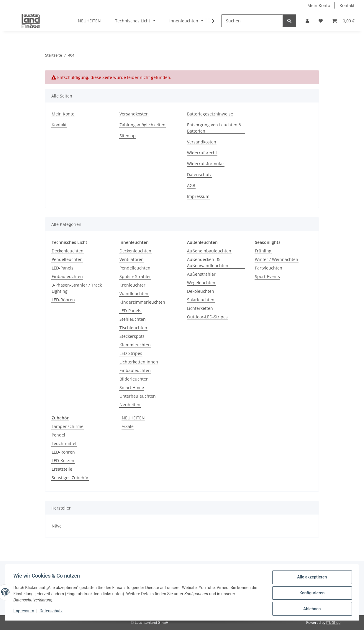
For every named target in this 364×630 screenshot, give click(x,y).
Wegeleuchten (201, 282)
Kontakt (347, 5)
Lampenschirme (67, 426)
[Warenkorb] (343, 21)
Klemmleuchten (135, 345)
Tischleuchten (133, 327)
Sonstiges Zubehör (70, 477)
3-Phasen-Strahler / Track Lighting (77, 288)
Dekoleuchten (200, 291)
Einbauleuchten (67, 276)
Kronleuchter (132, 285)
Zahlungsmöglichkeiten (142, 125)
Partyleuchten (268, 268)
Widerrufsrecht (202, 153)
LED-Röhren (63, 299)
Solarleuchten (200, 299)
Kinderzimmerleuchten (142, 302)
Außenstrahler (201, 274)
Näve (57, 526)
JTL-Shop (333, 622)
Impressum (198, 196)
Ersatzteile (62, 469)
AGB (191, 185)
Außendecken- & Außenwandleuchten (207, 262)
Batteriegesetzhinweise (210, 114)
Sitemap (127, 135)
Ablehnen (310, 609)
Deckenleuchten (67, 251)
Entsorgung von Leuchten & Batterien (214, 128)
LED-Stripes (130, 353)
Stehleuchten (132, 319)
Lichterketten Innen (138, 362)
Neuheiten (129, 404)
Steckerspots (132, 336)
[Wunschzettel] (320, 21)
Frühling (263, 251)
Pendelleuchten (67, 259)
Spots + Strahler (135, 276)
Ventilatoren (131, 259)
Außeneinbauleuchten (209, 251)
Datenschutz (199, 174)
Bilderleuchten (134, 379)
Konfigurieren (310, 593)
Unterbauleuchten (137, 396)
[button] (307, 21)
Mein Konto (318, 5)
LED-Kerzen (63, 460)
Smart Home (131, 387)
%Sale (128, 426)
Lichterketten (200, 308)
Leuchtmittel (64, 443)
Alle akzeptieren (310, 578)
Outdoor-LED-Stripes (207, 317)
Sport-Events (267, 276)
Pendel (58, 435)
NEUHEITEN (133, 418)
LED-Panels (62, 268)
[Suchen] (252, 20)
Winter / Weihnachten (276, 259)
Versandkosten (134, 114)
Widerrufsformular (205, 163)
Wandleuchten (133, 293)
